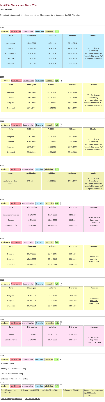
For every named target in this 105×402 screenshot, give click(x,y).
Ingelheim (88, 393)
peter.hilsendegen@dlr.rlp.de (11, 399)
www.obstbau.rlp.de (32, 399)
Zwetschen (40, 81)
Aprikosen (5, 31)
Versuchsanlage (97, 390)
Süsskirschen (16, 31)
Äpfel (57, 31)
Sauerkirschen (27, 31)
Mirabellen (49, 31)
